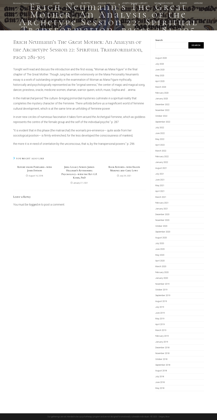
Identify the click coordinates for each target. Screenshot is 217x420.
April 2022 (160, 145)
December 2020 (162, 214)
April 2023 (160, 81)
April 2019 (160, 324)
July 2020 (159, 243)
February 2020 (162, 272)
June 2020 (160, 249)
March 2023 (160, 87)
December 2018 (162, 347)
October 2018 (161, 359)
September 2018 (162, 365)
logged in (34, 204)
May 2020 (159, 255)
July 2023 (159, 64)
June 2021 (160, 179)
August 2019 (161, 301)
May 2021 (159, 185)
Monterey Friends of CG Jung (26, 3)
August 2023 (161, 58)
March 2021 (160, 197)
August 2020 (161, 237)
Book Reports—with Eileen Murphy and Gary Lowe (124, 168)
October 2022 (161, 116)
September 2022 (162, 122)
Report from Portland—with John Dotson (34, 168)
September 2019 (162, 295)
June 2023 (160, 69)
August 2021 (161, 168)
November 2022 (162, 110)
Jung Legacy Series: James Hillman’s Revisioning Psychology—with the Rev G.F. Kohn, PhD (79, 172)
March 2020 (160, 266)
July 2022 (159, 127)
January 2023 (161, 98)
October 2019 (161, 289)
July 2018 (159, 376)
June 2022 (160, 133)
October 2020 (161, 226)
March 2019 (160, 330)
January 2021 (161, 208)
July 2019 (159, 307)
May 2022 (159, 139)
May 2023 (159, 75)
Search (159, 40)
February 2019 (162, 336)
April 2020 (160, 260)
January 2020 (161, 278)
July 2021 (159, 174)
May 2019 (159, 318)
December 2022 (162, 104)
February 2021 (162, 203)
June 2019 (160, 313)
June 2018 (160, 382)
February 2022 (162, 156)
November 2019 (162, 284)
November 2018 (162, 353)
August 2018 (161, 370)
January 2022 (161, 162)
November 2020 (162, 220)
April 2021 (160, 191)
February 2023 (162, 93)
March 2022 (160, 151)
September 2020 (162, 232)
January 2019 (161, 342)
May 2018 (159, 388)
